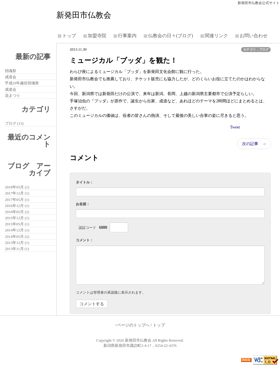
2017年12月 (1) (17, 193)
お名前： (83, 204)
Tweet (235, 127)
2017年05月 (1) (17, 199)
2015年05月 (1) (17, 224)
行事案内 (127, 35)
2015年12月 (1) (17, 218)
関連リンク (216, 35)
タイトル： (84, 182)
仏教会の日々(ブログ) (170, 35)
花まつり (12, 95)
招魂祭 (10, 71)
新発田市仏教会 (83, 15)
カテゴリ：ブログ (256, 49)
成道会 (10, 77)
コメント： (84, 240)
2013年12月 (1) (17, 242)
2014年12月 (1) (17, 230)
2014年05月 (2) (17, 236)
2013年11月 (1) (17, 249)
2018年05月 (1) (17, 187)
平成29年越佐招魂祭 (22, 83)
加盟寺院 (97, 35)
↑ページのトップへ (132, 325)
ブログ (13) (14, 123)
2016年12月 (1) (17, 205)
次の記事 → (254, 144)
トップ (69, 35)
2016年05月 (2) (17, 212)
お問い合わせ (254, 35)
